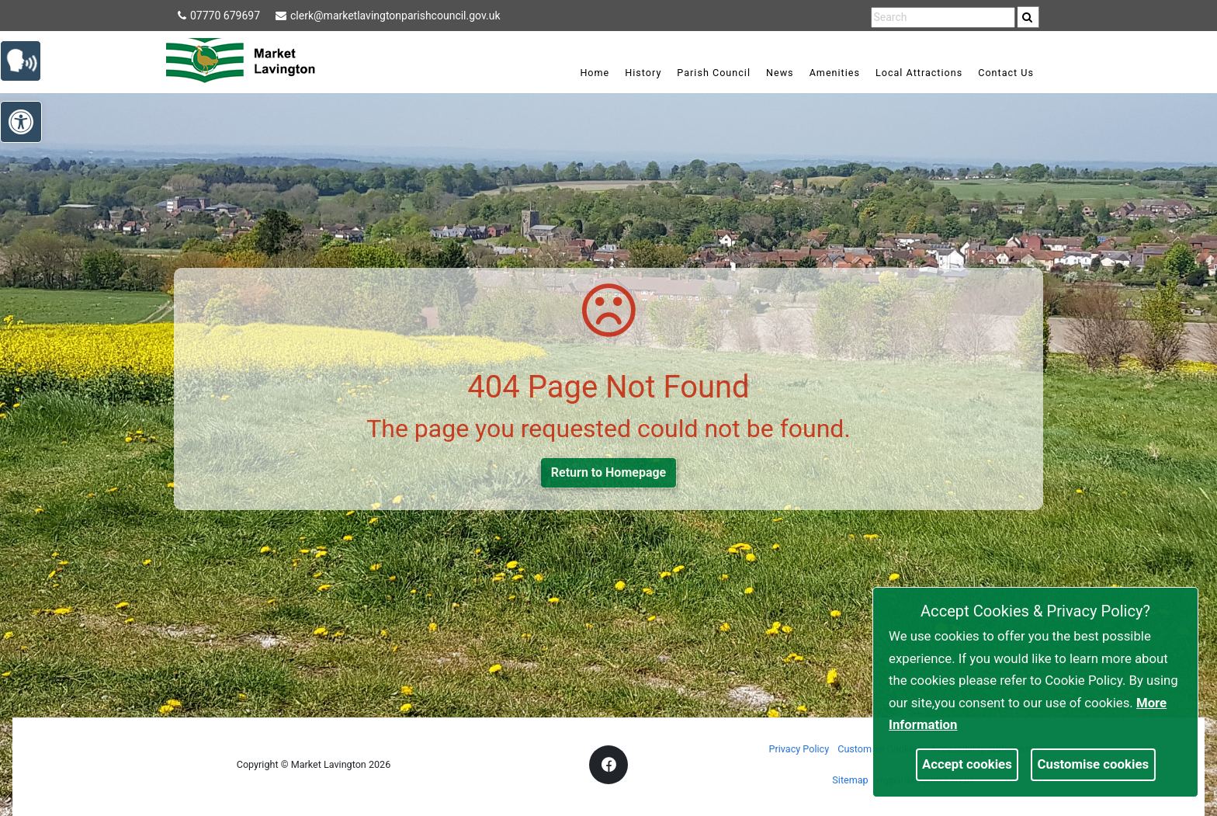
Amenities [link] (835, 72)
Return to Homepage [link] (608, 472)
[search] (1028, 17)
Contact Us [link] (1006, 72)
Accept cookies (967, 764)
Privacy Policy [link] (799, 749)
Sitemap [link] (850, 780)
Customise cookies (1093, 764)
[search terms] (943, 17)
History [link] (643, 72)
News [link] (780, 72)
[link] (1027, 17)
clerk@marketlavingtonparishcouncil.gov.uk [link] (388, 15)
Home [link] (594, 72)
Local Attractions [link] (918, 72)
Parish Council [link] (714, 72)
